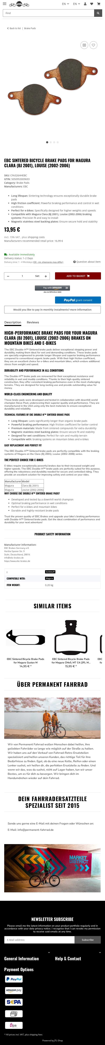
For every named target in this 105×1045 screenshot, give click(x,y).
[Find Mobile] (48, 13)
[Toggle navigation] (4, 2)
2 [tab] (51, 142)
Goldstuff (50, 572)
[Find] (98, 13)
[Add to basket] (78, 275)
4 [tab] (58, 142)
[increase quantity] (46, 276)
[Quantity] (22, 276)
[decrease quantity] (8, 276)
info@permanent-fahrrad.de (36, 830)
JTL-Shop (58, 1040)
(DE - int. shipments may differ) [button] (48, 262)
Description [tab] (12, 322)
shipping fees (35, 1034)
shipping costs (36, 237)
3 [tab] (54, 142)
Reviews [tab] (33, 322)
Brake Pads (22, 182)
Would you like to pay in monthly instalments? (52, 309)
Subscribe (88, 939)
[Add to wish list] (93, 45)
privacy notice (42, 928)
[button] (85, 3)
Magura (49, 578)
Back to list (15, 28)
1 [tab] (47, 142)
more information (81, 309)
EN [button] (64, 4)
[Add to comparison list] (84, 45)
